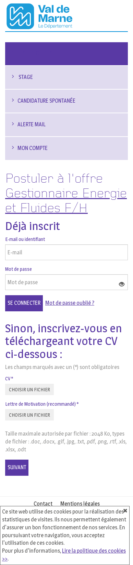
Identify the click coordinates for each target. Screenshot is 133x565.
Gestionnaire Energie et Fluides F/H (66, 201)
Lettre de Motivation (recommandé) (41, 404)
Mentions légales (80, 503)
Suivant (17, 467)
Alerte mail (31, 124)
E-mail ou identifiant (25, 239)
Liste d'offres (34, 53)
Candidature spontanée (46, 100)
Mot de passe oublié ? (69, 303)
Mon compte (32, 148)
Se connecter (24, 303)
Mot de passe (18, 269)
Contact (43, 503)
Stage (25, 77)
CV (9, 378)
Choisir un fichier (29, 389)
